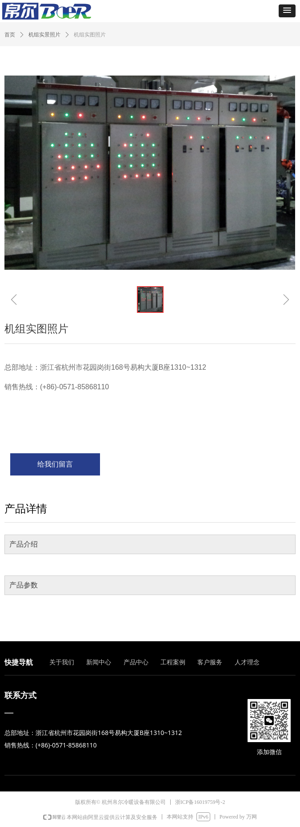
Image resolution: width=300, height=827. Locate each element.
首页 (9, 35)
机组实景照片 (44, 35)
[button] (287, 10)
